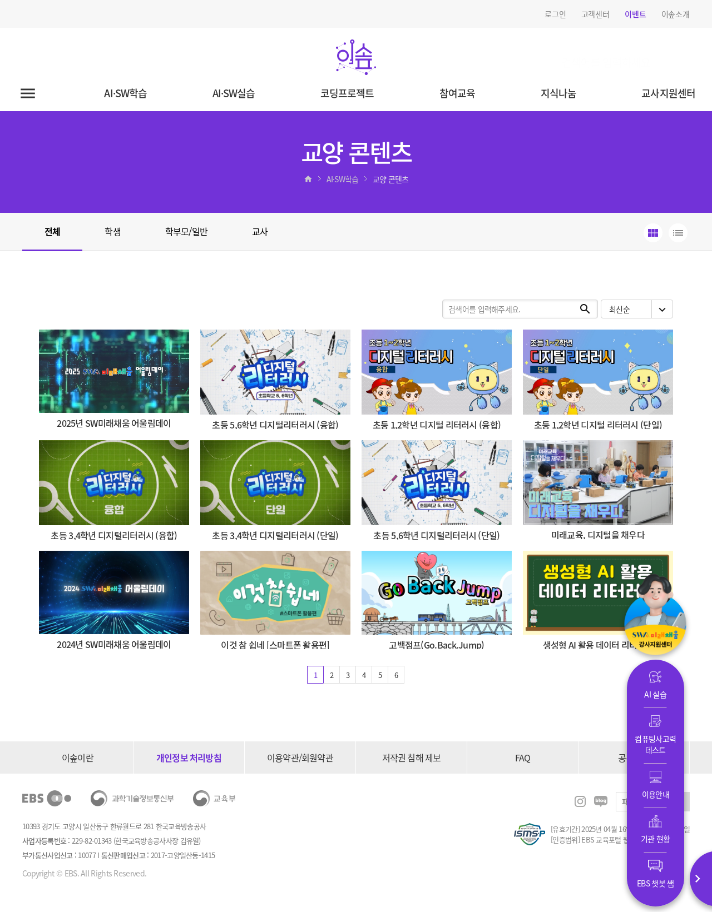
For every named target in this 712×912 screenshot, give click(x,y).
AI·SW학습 (125, 93)
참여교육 (457, 93)
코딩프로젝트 (347, 93)
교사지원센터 (668, 93)
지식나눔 (558, 93)
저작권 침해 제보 (411, 757)
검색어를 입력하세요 (574, 54)
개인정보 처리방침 (188, 757)
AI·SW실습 (233, 93)
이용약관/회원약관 (300, 757)
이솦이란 (77, 757)
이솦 (356, 57)
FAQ (523, 757)
